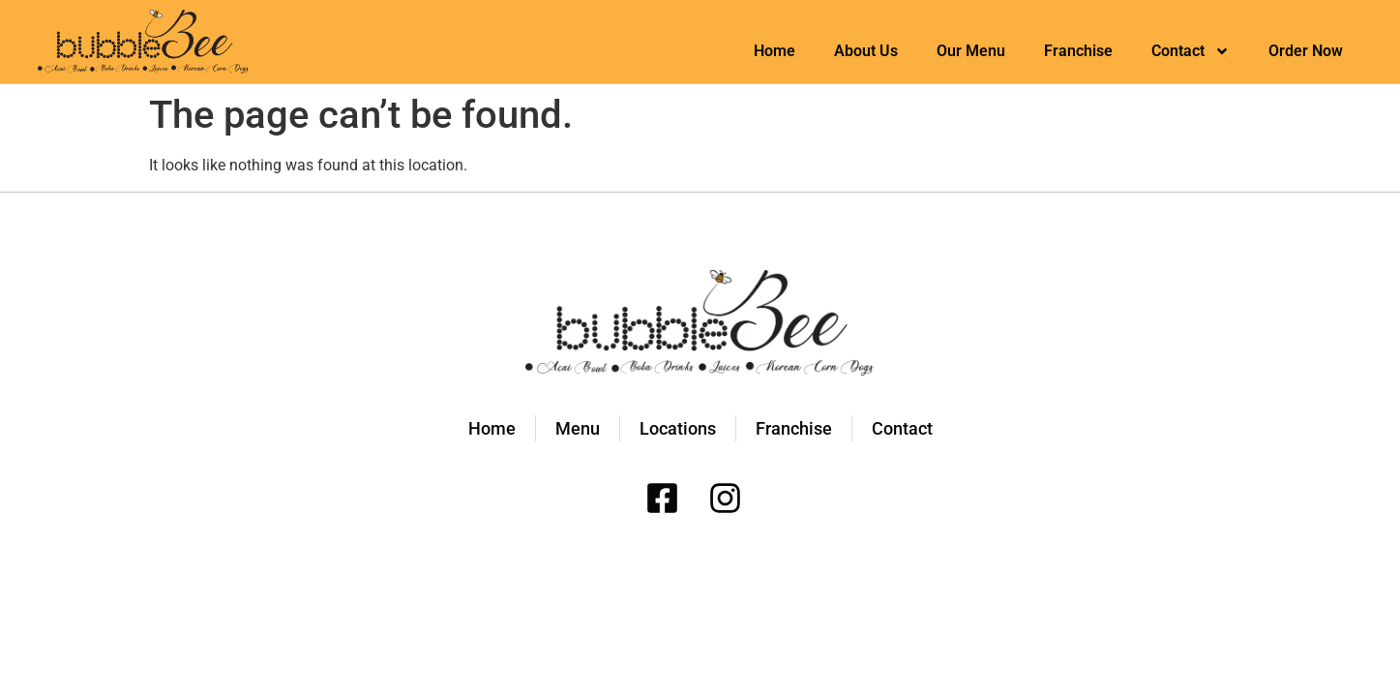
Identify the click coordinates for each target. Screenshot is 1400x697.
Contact (1190, 51)
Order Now (1305, 51)
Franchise (1078, 51)
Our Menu (971, 51)
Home (774, 51)
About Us (866, 51)
